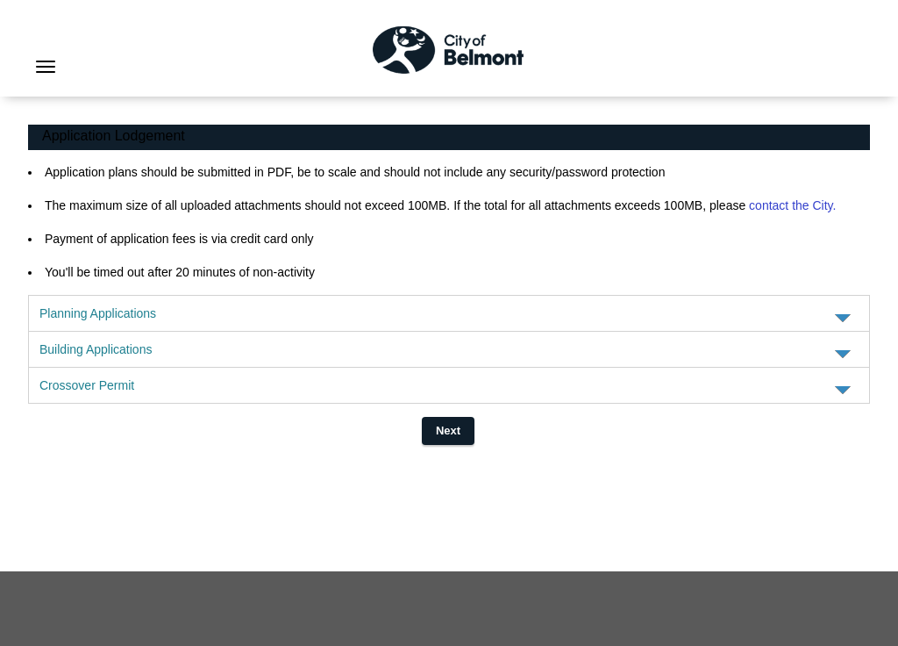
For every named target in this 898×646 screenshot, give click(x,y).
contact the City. (792, 205)
